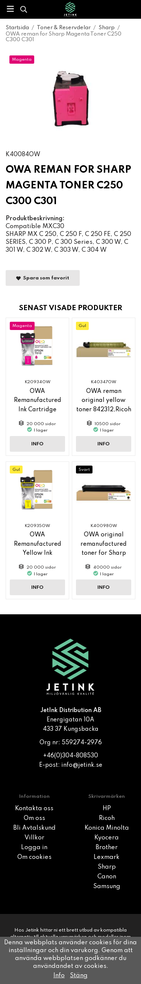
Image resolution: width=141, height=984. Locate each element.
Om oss (34, 818)
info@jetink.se (81, 765)
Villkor (34, 838)
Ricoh (107, 818)
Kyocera (106, 838)
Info (37, 444)
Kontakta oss (34, 809)
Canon (106, 877)
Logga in (34, 848)
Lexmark (107, 857)
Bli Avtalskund (34, 828)
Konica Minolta (107, 828)
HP (107, 809)
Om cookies (34, 857)
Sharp (107, 867)
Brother (107, 848)
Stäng (79, 976)
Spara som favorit (42, 278)
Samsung (106, 887)
